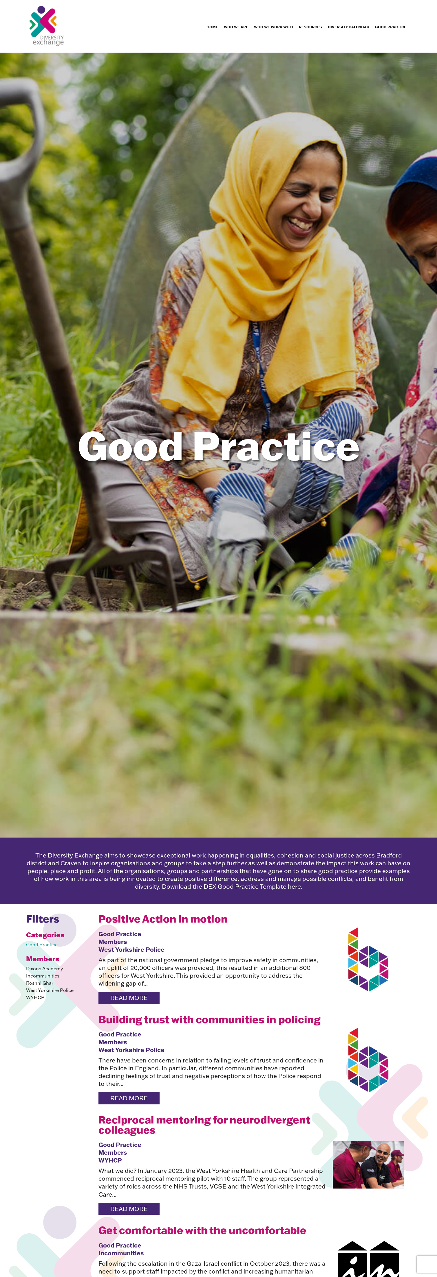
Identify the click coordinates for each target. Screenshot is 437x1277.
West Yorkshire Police (50, 990)
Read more (129, 997)
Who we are (236, 27)
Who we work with (273, 27)
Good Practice (390, 27)
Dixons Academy (44, 968)
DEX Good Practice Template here (252, 886)
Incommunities (42, 976)
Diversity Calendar (348, 27)
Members (112, 941)
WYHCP (35, 997)
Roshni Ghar (39, 983)
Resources (310, 27)
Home (212, 27)
